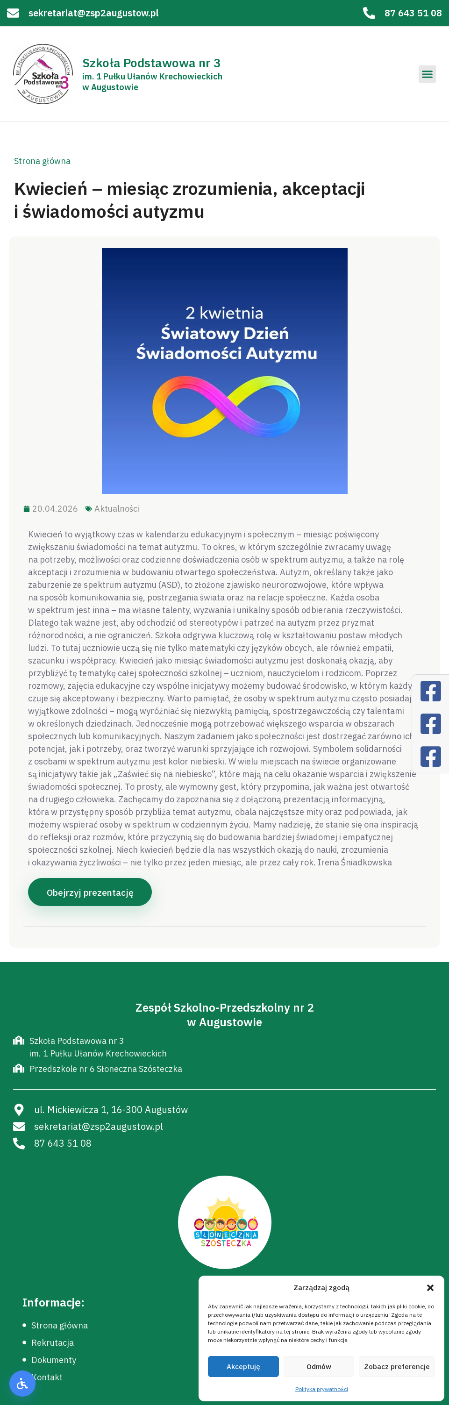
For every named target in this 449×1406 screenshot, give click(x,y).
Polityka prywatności (321, 1388)
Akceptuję (243, 1366)
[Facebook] (430, 691)
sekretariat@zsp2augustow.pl (94, 13)
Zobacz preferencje (397, 1366)
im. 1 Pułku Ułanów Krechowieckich (152, 76)
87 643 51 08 (413, 13)
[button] (430, 1287)
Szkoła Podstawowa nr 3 (151, 63)
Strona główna (42, 161)
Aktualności (116, 508)
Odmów (318, 1366)
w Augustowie (110, 87)
